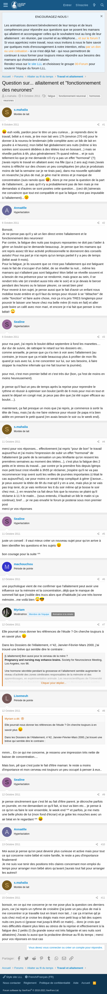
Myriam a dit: (12, 718)
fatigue (51, 96)
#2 (103, 222)
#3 (103, 336)
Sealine (19, 321)
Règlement (30, 982)
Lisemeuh (21, 696)
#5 (103, 533)
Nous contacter (12, 982)
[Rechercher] (102, 5)
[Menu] (5, 5)
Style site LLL (12, 976)
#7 (103, 624)
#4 (103, 441)
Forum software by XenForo (31, 990)
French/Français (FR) (39, 976)
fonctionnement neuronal (72, 96)
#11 (103, 897)
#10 (103, 844)
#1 (103, 124)
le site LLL (35, 64)
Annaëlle (20, 207)
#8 (103, 710)
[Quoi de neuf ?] (94, 5)
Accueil (85, 982)
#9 (103, 794)
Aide (75, 982)
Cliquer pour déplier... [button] (53, 682)
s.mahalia (11, 95)
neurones (8, 100)
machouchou (23, 564)
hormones (94, 96)
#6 (103, 579)
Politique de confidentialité (54, 982)
